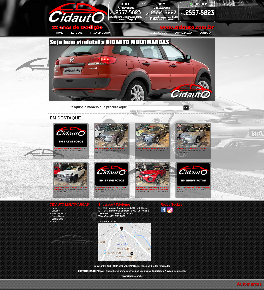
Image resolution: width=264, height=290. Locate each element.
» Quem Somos (57, 216)
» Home (53, 208)
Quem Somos (159, 32)
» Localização (56, 219)
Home (59, 32)
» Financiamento (58, 213)
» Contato (54, 221)
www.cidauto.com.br (132, 276)
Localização (183, 32)
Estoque (76, 32)
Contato (205, 32)
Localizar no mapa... (108, 221)
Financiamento (100, 32)
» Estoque (55, 211)
